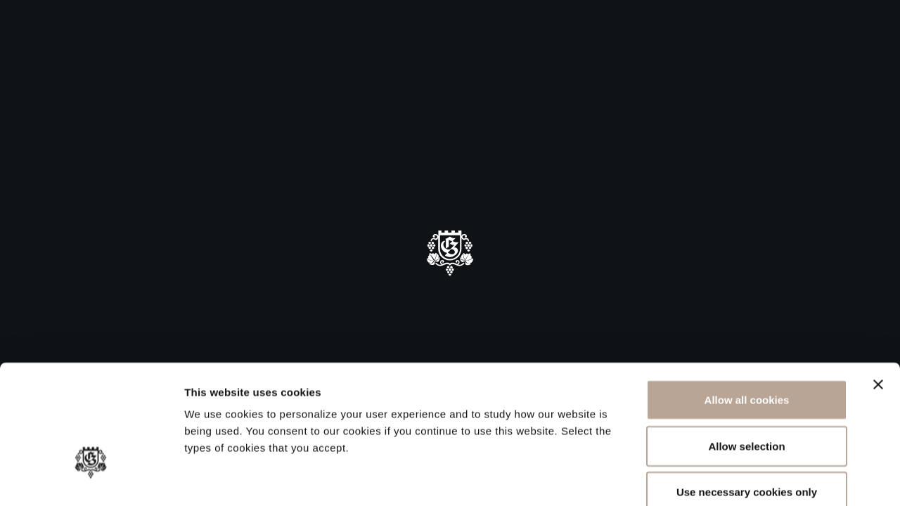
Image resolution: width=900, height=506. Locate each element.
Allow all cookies (747, 321)
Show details (738, 478)
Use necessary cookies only (746, 414)
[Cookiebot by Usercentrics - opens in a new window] (91, 478)
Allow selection (746, 368)
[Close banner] (878, 306)
